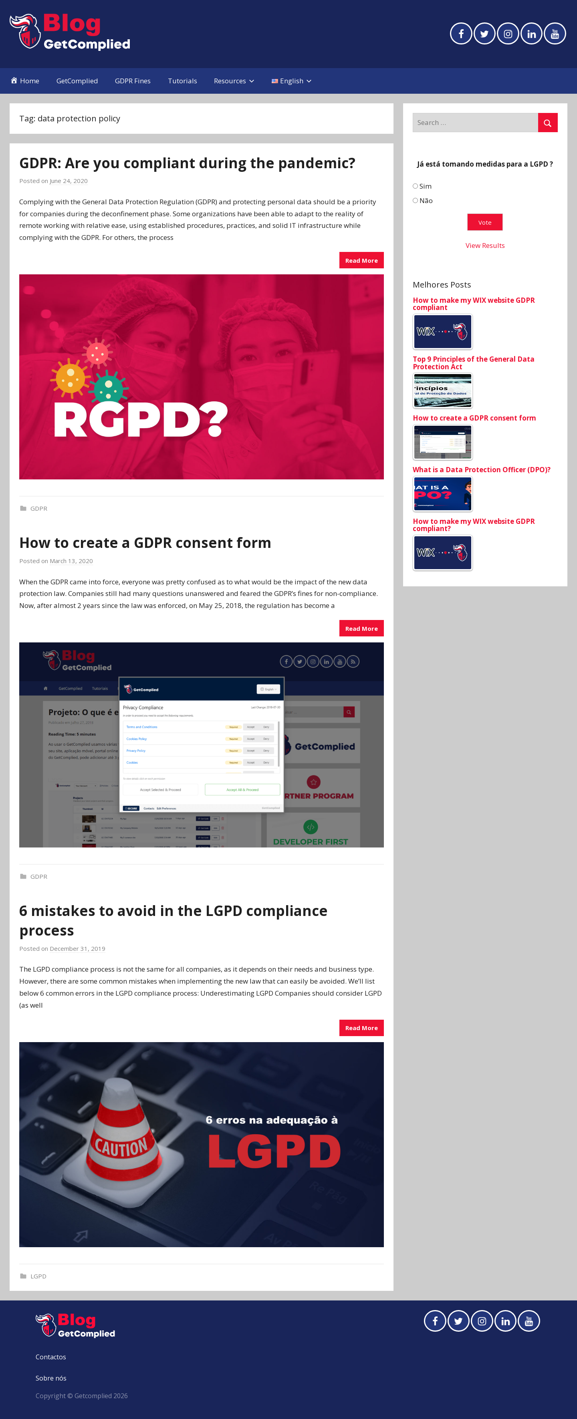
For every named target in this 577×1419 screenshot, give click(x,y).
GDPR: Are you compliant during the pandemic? (187, 162)
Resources (234, 80)
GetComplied (77, 80)
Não (426, 200)
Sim (426, 186)
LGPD (38, 1276)
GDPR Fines (133, 80)
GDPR (38, 508)
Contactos (51, 1357)
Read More (361, 260)
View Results (485, 245)
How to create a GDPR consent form (145, 542)
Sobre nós (51, 1378)
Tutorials (182, 80)
